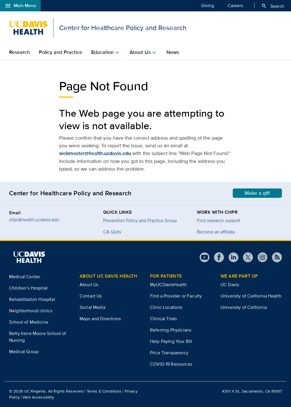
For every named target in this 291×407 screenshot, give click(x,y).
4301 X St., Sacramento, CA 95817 (252, 391)
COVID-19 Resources (171, 364)
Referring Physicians (170, 330)
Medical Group (24, 351)
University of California (244, 307)
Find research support (218, 220)
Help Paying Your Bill (171, 341)
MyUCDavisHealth (168, 284)
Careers (235, 5)
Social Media (92, 307)
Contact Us (91, 296)
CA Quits (112, 231)
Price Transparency (169, 352)
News (173, 52)
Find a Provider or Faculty (176, 296)
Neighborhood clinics (30, 310)
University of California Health (251, 296)
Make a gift (257, 193)
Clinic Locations (166, 307)
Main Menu (20, 6)
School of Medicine (28, 322)
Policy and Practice (60, 52)
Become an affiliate (216, 231)
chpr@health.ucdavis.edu (34, 219)
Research (19, 52)
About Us (89, 284)
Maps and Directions (100, 318)
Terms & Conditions (104, 391)
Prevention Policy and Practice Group (140, 220)
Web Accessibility (38, 397)
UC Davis (230, 284)
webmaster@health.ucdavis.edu (95, 153)
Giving (207, 5)
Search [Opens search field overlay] (272, 6)
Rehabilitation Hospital (32, 299)
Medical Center (24, 276)
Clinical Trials (163, 318)
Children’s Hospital (28, 288)
